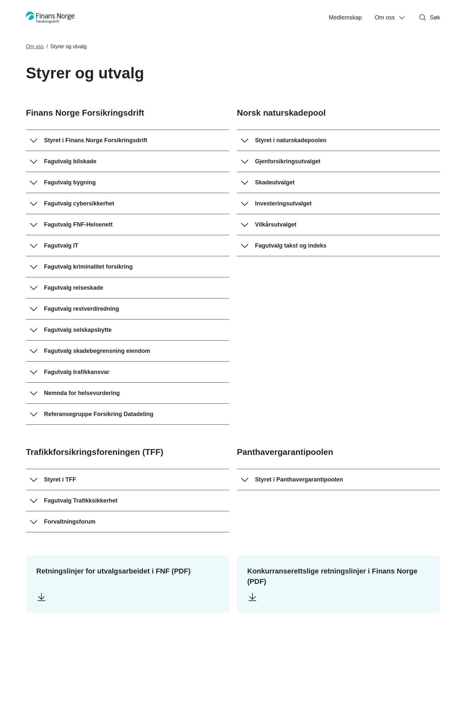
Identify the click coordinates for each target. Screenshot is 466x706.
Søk (429, 17)
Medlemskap (345, 17)
